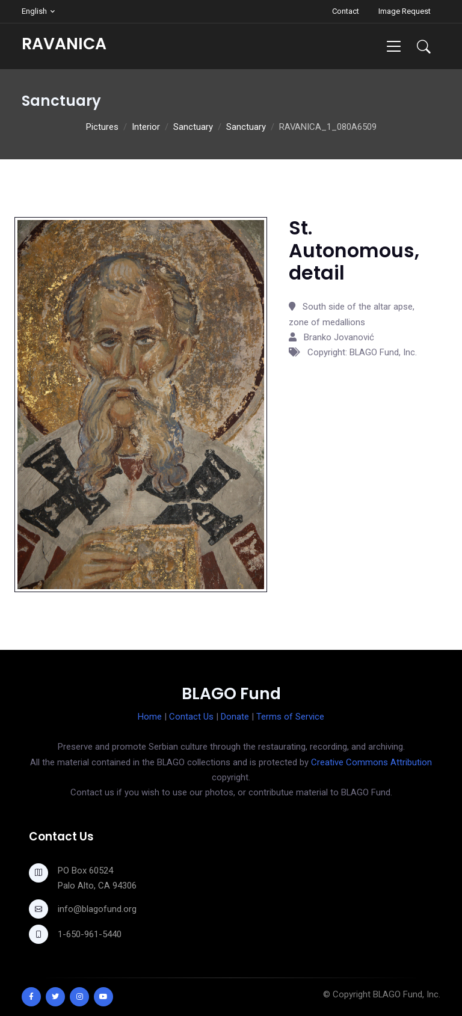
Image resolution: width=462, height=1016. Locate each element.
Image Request (404, 11)
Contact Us (191, 716)
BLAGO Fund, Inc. (406, 994)
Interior (146, 126)
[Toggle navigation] (393, 46)
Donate (235, 716)
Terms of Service (290, 716)
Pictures (102, 126)
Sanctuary (193, 126)
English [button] (34, 11)
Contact (345, 11)
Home (150, 716)
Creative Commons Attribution (371, 762)
